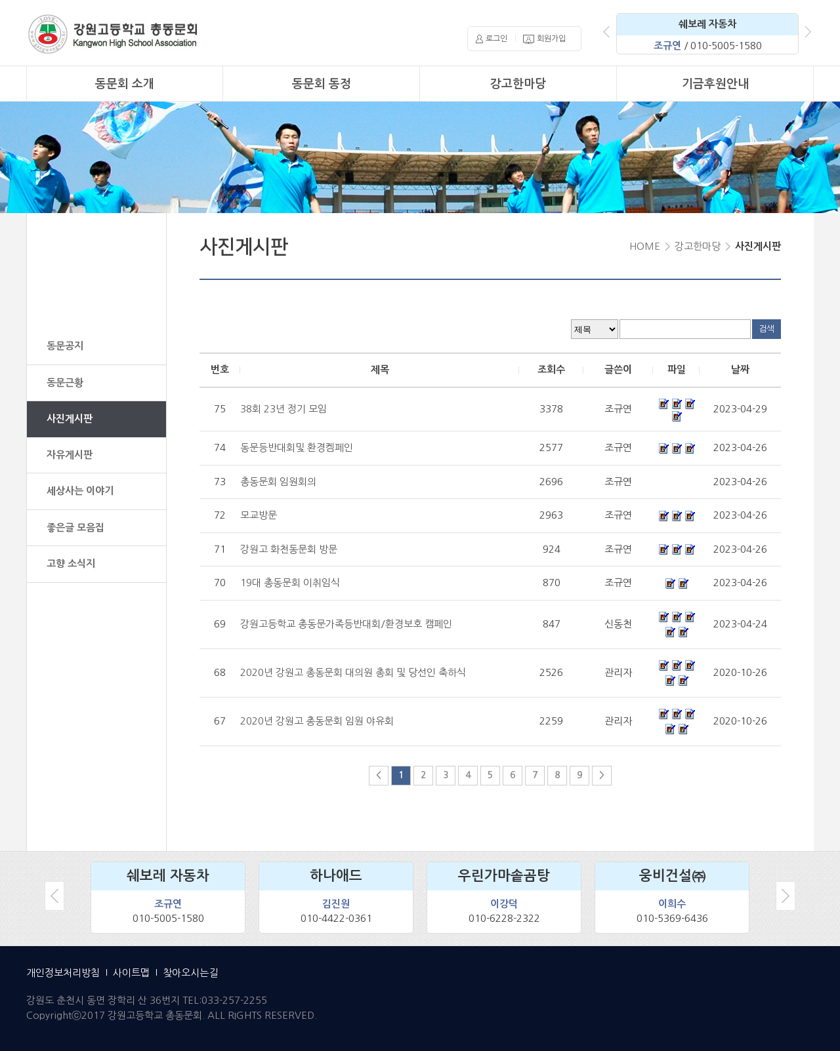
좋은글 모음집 (75, 527)
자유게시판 (70, 455)
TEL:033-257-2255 (224, 1000)
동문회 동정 (321, 84)
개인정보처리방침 (63, 973)
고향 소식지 (71, 563)
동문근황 (65, 382)
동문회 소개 (124, 84)
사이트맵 (131, 973)
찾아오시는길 (190, 973)
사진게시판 (70, 419)
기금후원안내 (715, 84)
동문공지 (65, 346)
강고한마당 (518, 84)
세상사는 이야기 (80, 491)
